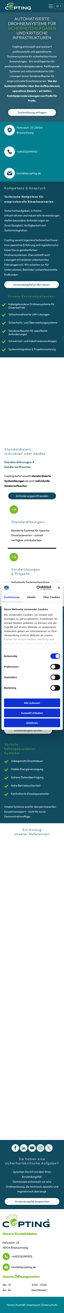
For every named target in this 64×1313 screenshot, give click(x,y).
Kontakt (20, 1305)
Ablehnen (32, 722)
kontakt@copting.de (23, 1267)
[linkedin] (23, 1148)
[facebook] (15, 1148)
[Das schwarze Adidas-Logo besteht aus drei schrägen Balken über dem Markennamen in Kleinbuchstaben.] (32, 850)
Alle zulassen (32, 702)
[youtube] (32, 1148)
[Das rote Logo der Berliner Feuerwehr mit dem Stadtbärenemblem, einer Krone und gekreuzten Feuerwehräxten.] (32, 865)
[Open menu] (51, 6)
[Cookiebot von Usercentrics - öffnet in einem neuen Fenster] (38, 588)
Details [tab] (31, 597)
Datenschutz (49, 1305)
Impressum (33, 1305)
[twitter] (49, 1148)
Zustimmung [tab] (11, 597)
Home (10, 1305)
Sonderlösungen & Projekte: (25, 571)
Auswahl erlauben (32, 713)
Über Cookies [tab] (51, 597)
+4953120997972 (21, 1256)
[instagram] (40, 1148)
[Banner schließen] (59, 587)
